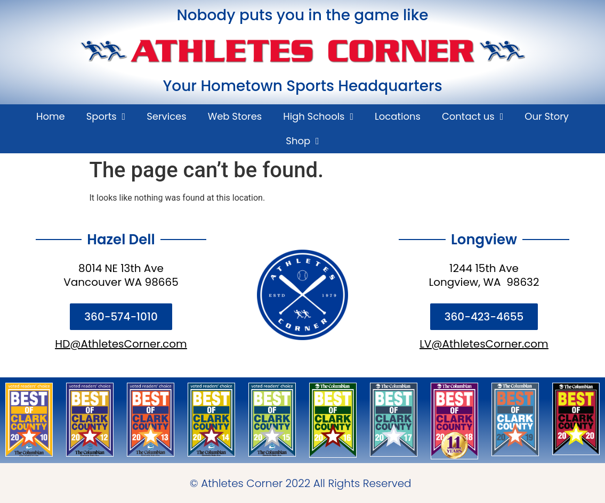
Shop (302, 141)
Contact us (472, 116)
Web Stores (235, 116)
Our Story (547, 116)
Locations (398, 116)
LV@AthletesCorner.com (484, 343)
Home (50, 116)
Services (166, 116)
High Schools (318, 116)
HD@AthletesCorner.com (121, 343)
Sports (106, 116)
